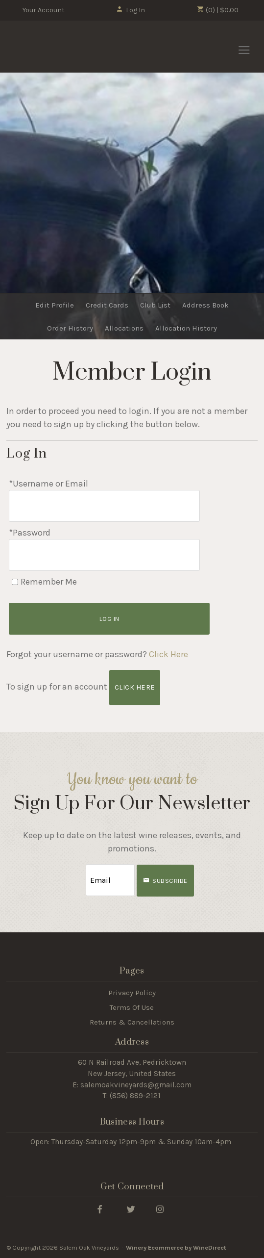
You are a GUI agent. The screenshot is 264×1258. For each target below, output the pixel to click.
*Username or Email (48, 483)
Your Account (44, 10)
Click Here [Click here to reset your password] (168, 654)
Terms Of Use (132, 1007)
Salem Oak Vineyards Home (60, 47)
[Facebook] (99, 1209)
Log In (130, 10)
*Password (29, 532)
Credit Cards (107, 305)
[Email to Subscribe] (110, 880)
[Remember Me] (15, 582)
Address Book (205, 305)
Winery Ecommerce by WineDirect (176, 1247)
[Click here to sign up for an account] (134, 687)
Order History (70, 328)
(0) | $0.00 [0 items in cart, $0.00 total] (218, 9)
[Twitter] (131, 1209)
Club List (155, 305)
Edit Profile (54, 305)
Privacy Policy (132, 992)
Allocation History (186, 328)
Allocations (124, 328)
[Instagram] (159, 1209)
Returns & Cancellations (132, 1022)
